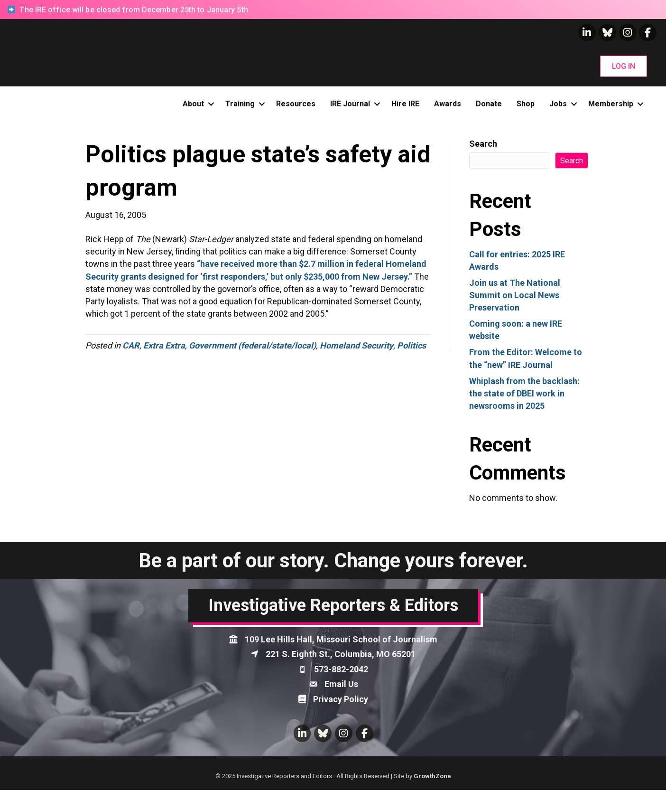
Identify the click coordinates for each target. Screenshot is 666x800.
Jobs (558, 108)
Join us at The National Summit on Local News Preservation (514, 305)
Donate (489, 108)
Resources (295, 108)
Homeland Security (356, 355)
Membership (610, 108)
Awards (447, 108)
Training (240, 108)
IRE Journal (350, 108)
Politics (411, 355)
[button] (623, 66)
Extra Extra (164, 355)
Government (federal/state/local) (252, 355)
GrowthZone (432, 785)
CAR (130, 355)
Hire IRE (405, 108)
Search (483, 154)
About (193, 108)
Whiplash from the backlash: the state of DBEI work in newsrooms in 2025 (524, 403)
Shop (526, 108)
